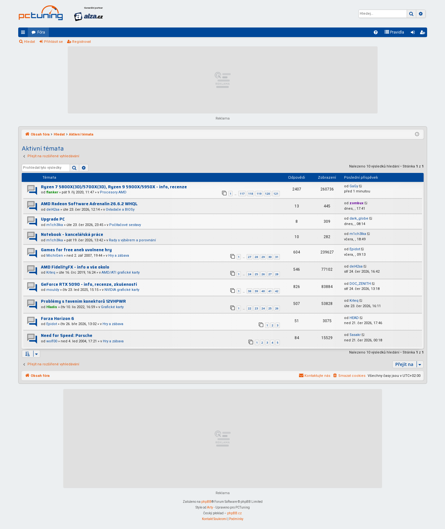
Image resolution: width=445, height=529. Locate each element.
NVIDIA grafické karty (121, 290)
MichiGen (54, 255)
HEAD (354, 318)
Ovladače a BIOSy (120, 209)
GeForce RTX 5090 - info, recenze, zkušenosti (89, 284)
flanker (52, 192)
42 (276, 291)
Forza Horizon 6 (57, 318)
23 (256, 308)
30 (270, 257)
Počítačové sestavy (125, 225)
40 (263, 291)
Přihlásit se (53, 42)
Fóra (41, 32)
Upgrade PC (53, 219)
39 (256, 291)
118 (250, 193)
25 (256, 274)
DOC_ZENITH (360, 284)
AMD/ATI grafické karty (121, 272)
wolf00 (51, 341)
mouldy (52, 290)
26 (263, 274)
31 (276, 257)
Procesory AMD (113, 192)
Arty (210, 507)
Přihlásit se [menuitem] (414, 33)
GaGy (353, 186)
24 (249, 274)
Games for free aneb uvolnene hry (76, 249)
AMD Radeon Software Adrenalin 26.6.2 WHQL (89, 203)
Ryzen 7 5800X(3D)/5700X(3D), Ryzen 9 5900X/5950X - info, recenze (114, 186)
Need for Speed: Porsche (66, 335)
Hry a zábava (118, 255)
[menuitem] (375, 32)
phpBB (206, 501)
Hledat (29, 42)
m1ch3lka (54, 225)
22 (249, 308)
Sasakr (355, 335)
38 (249, 291)
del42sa (52, 209)
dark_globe (358, 218)
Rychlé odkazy (24, 33)
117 (242, 193)
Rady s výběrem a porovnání (132, 240)
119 (259, 193)
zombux (356, 203)
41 (270, 291)
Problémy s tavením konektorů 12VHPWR (83, 301)
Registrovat (81, 42)
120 (267, 193)
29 (263, 257)
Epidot (354, 249)
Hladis (51, 307)
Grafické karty (112, 307)
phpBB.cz (234, 513)
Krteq (50, 272)
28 (256, 257)
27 (249, 257)
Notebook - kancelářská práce (72, 234)
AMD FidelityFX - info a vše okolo (75, 267)
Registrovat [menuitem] (423, 33)
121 (275, 193)
